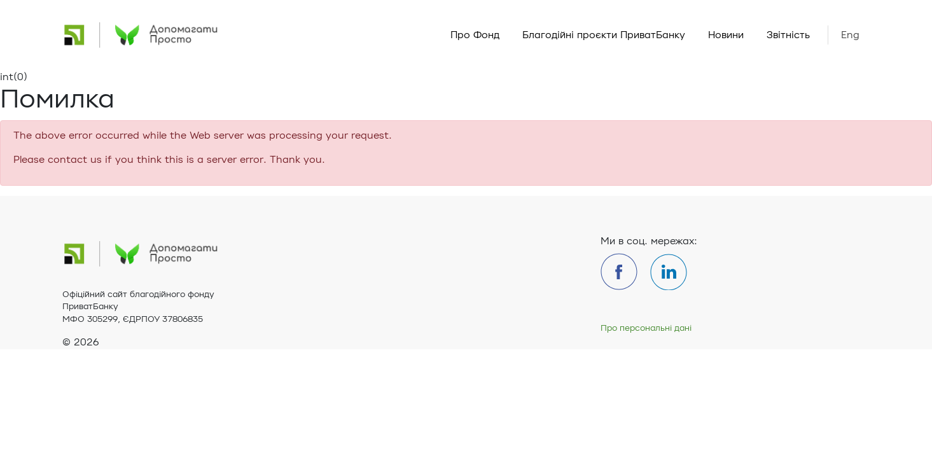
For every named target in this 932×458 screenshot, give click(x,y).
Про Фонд (474, 35)
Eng (850, 35)
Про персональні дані (646, 328)
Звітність (788, 35)
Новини (726, 35)
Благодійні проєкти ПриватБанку (603, 35)
